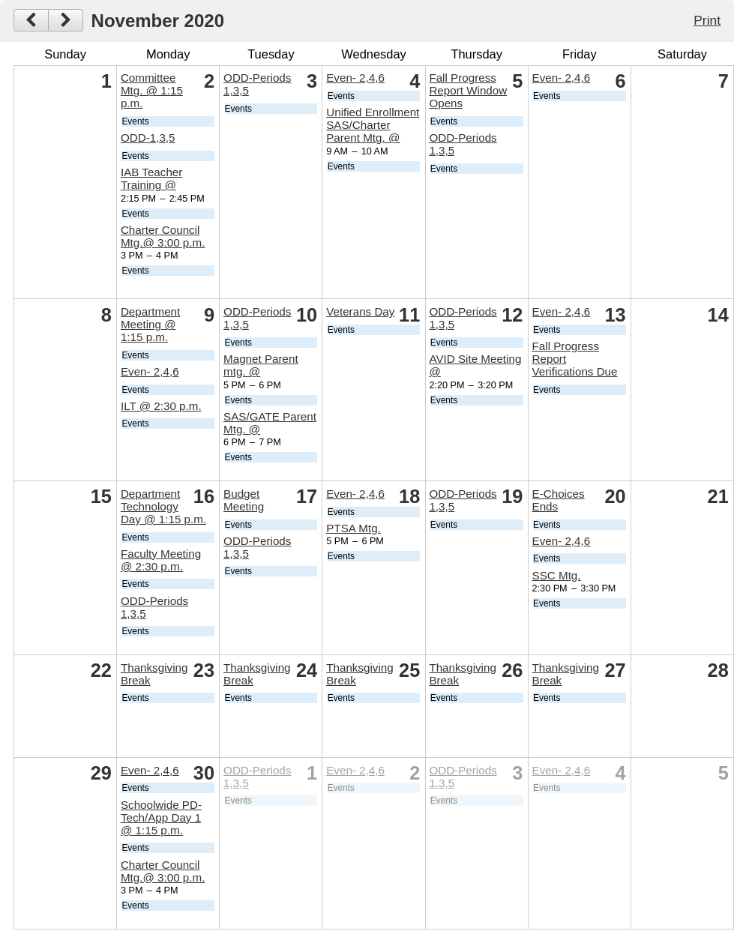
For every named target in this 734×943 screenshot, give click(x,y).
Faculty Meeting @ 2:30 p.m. (161, 560)
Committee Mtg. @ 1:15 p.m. (152, 90)
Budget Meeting (243, 500)
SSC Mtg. (556, 575)
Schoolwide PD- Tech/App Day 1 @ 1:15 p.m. (161, 817)
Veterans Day (360, 311)
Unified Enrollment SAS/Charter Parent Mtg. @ (372, 125)
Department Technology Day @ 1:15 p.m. (163, 506)
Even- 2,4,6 (355, 77)
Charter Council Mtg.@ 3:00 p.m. (163, 236)
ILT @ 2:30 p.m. (161, 406)
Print (707, 20)
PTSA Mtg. (353, 528)
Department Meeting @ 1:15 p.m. (150, 324)
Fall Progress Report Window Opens (468, 90)
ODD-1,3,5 (148, 137)
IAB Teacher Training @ (151, 178)
